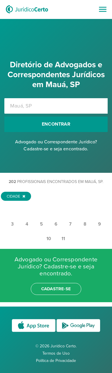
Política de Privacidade (56, 360)
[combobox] (56, 106)
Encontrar (56, 124)
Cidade (16, 196)
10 (48, 239)
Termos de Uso (56, 353)
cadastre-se (56, 288)
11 (63, 239)
